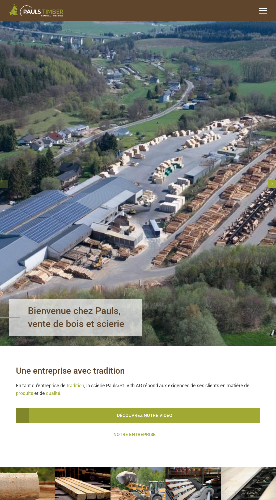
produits (25, 393)
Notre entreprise (134, 434)
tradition (75, 385)
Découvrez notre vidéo (144, 415)
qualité (53, 393)
